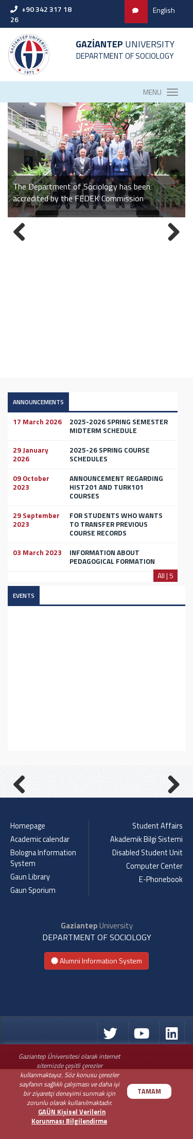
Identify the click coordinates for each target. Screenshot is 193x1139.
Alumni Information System (96, 1030)
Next (170, 817)
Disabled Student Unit (147, 922)
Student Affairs (157, 896)
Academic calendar (39, 909)
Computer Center (154, 936)
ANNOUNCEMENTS (38, 402)
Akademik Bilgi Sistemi (146, 909)
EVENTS (23, 595)
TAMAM (149, 1091)
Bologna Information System (43, 928)
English (164, 10)
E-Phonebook (161, 949)
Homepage (27, 896)
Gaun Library (30, 947)
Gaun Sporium (33, 960)
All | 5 (165, 575)
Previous (23, 817)
